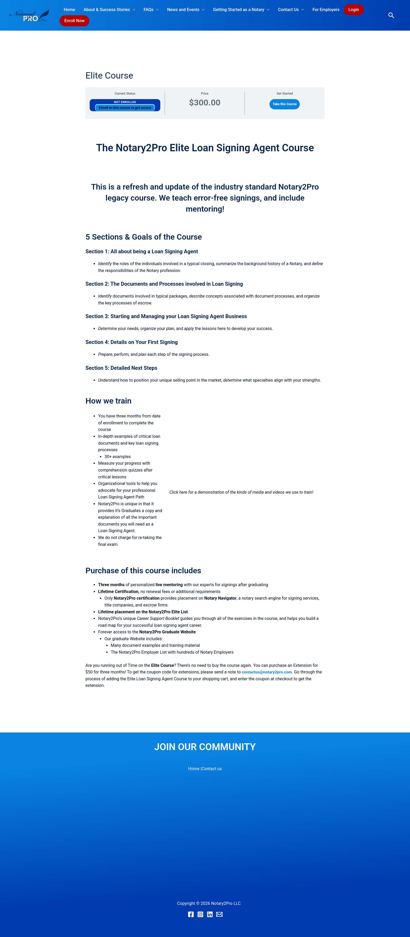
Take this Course (285, 104)
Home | (195, 768)
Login (354, 9)
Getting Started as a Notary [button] (238, 9)
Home (69, 9)
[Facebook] (191, 914)
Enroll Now (74, 20)
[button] (391, 15)
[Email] (219, 914)
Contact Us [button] (288, 9)
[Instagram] (200, 914)
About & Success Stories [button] (107, 9)
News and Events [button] (183, 9)
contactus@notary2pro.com (268, 671)
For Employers (326, 9)
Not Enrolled (125, 102)
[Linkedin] (210, 914)
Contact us (211, 768)
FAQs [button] (148, 9)
